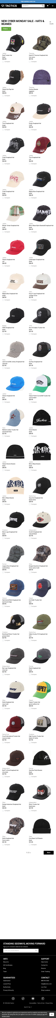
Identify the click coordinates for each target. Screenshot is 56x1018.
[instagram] (13, 998)
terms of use (41, 1014)
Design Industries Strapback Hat (42, 556)
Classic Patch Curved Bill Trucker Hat (42, 386)
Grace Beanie (42, 420)
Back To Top (28, 1007)
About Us (6, 962)
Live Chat (44, 987)
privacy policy (6, 1016)
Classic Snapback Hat (15, 250)
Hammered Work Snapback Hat (15, 590)
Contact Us (44, 965)
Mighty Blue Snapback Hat (42, 182)
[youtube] (33, 999)
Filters (6, 29)
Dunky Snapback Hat (42, 114)
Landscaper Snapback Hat (42, 250)
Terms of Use (40, 1003)
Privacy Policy (49, 1003)
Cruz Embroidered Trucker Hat (15, 727)
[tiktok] (23, 998)
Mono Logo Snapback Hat (15, 522)
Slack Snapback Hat (42, 659)
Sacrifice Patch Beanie (42, 761)
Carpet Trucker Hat (42, 693)
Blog (4, 968)
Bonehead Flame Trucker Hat (15, 624)
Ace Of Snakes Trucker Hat (42, 318)
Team (5, 971)
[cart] (47, 5)
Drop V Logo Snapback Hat (42, 284)
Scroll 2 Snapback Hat (42, 522)
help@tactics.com (46, 984)
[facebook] (42, 999)
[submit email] (36, 950)
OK (52, 1014)
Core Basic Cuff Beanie (42, 829)
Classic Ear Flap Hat (15, 80)
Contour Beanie (42, 80)
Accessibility (32, 1003)
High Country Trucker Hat (42, 727)
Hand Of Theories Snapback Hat (42, 46)
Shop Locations (45, 990)
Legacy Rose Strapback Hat (15, 556)
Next (48, 853)
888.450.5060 (45, 980)
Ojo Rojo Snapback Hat (42, 352)
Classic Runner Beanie (15, 454)
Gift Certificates (7, 965)
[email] (21, 951)
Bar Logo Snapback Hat (15, 659)
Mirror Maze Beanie (42, 454)
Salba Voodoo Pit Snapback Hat (42, 624)
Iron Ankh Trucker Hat (42, 590)
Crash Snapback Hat (15, 148)
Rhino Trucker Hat (42, 795)
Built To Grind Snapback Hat (15, 761)
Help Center (44, 962)
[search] (33, 5)
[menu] (53, 5)
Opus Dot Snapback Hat (42, 488)
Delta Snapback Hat (15, 693)
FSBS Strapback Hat (15, 318)
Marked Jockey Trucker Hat (15, 420)
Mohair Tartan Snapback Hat (15, 216)
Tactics (9, 5)
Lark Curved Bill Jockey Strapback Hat (15, 352)
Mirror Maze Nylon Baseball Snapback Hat (42, 216)
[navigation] (27, 853)
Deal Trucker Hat (15, 46)
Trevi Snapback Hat (15, 114)
